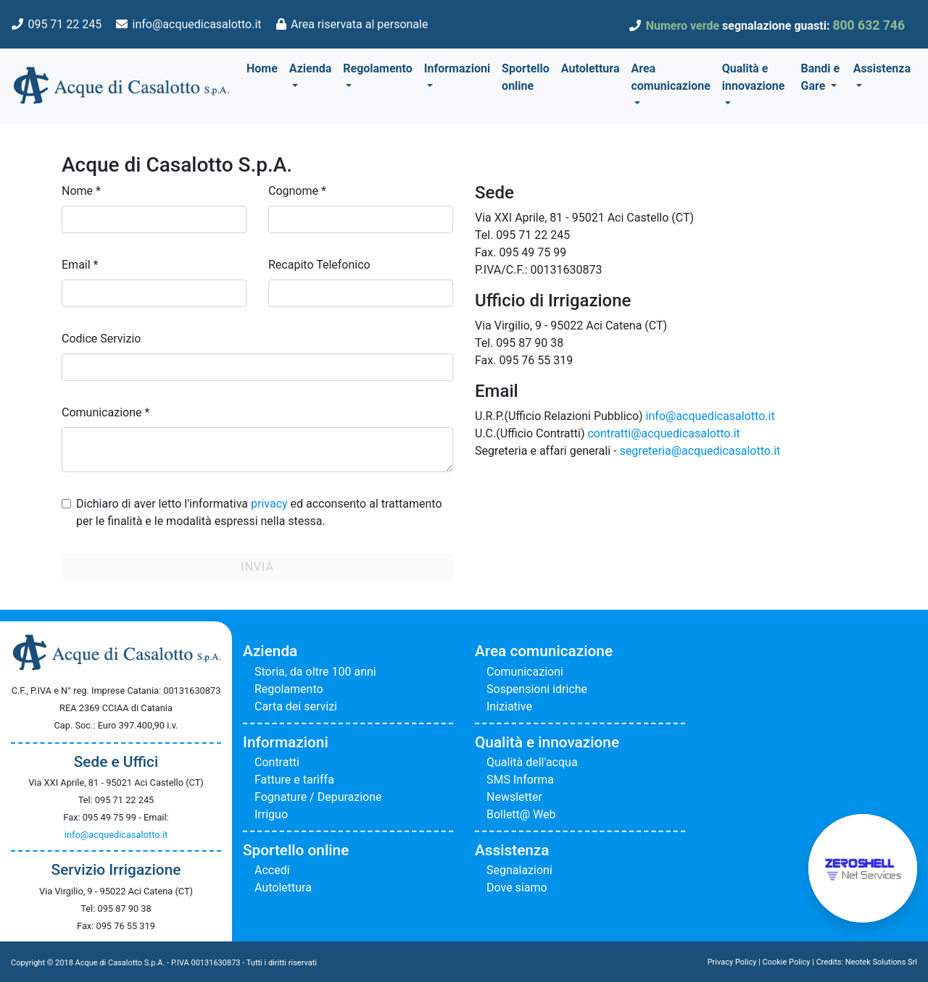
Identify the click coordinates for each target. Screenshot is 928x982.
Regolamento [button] (378, 68)
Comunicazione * (105, 412)
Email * (80, 265)
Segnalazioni (519, 870)
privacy (269, 504)
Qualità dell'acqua (532, 762)
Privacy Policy (732, 962)
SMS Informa (520, 779)
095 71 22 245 (65, 24)
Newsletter (514, 797)
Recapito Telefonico (319, 265)
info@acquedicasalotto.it (197, 24)
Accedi (272, 870)
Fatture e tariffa (294, 779)
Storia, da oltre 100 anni (315, 672)
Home (262, 68)
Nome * (81, 191)
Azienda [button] (310, 68)
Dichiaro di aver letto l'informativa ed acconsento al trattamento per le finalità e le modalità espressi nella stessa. (259, 512)
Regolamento (288, 689)
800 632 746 (868, 25)
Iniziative (509, 706)
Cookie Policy (787, 962)
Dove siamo (516, 887)
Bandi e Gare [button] (820, 77)
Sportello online (526, 77)
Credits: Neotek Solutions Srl (866, 962)
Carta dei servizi (295, 706)
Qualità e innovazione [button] (753, 77)
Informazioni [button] (457, 68)
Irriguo (271, 814)
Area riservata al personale (359, 24)
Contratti (276, 762)
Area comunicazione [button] (670, 77)
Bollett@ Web (521, 814)
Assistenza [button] (882, 68)
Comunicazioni (524, 672)
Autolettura (590, 68)
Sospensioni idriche (536, 689)
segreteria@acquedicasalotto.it (699, 451)
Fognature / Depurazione (318, 797)
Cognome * (297, 191)
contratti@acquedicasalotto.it (663, 433)
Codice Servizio (101, 338)
